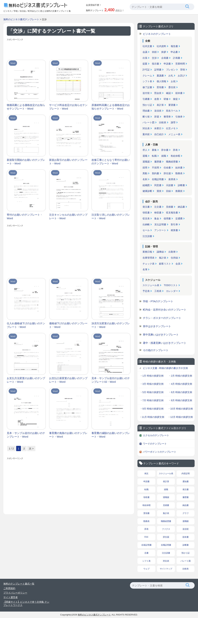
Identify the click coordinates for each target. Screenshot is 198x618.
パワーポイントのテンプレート (159, 451)
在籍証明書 (146, 545)
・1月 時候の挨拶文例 (151, 375)
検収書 (157, 212)
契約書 (155, 173)
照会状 (157, 93)
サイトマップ (166, 569)
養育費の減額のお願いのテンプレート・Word (111, 435)
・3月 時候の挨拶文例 (151, 384)
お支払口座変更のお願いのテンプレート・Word (68, 380)
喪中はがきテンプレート (157, 326)
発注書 (146, 206)
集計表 (162, 257)
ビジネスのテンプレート (157, 33)
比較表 (162, 122)
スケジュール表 (151, 285)
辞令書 (164, 150)
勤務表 (179, 173)
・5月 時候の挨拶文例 (151, 392)
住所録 (174, 257)
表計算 (160, 105)
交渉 (154, 58)
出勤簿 (172, 251)
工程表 (157, 291)
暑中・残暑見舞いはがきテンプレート (164, 342)
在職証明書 (158, 179)
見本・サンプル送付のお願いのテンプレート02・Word (111, 380)
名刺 (145, 179)
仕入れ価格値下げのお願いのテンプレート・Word (26, 325)
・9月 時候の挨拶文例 (151, 408)
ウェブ (146, 569)
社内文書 (147, 46)
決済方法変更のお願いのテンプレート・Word (111, 325)
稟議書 (160, 75)
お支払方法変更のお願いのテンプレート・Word (26, 380)
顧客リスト (165, 263)
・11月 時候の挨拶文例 (151, 417)
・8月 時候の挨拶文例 (180, 400)
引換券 (179, 116)
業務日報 (147, 251)
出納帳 (146, 224)
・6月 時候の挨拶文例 (180, 392)
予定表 (146, 291)
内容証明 (186, 473)
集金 (156, 218)
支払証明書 (160, 224)
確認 (168, 93)
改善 (156, 99)
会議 (145, 52)
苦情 (182, 69)
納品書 (181, 206)
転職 (154, 155)
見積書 (169, 206)
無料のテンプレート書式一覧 (18, 583)
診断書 (181, 185)
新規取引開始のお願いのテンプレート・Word (26, 161)
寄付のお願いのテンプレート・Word (25, 216)
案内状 (146, 134)
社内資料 (161, 46)
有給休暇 (175, 155)
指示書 (155, 63)
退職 (145, 155)
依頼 (154, 52)
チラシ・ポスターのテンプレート (162, 317)
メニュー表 (174, 134)
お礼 (170, 75)
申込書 (174, 52)
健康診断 (147, 191)
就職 (163, 155)
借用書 (167, 218)
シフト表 (147, 81)
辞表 (175, 150)
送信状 (157, 110)
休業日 (157, 128)
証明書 (157, 69)
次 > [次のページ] (31, 448)
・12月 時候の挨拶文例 (180, 417)
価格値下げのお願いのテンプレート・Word (68, 325)
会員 (178, 263)
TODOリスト (171, 285)
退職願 (186, 521)
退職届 (146, 161)
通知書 (186, 481)
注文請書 (147, 236)
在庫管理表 (148, 257)
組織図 (146, 185)
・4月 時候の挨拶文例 (180, 384)
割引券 (174, 224)
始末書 (179, 167)
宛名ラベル (172, 110)
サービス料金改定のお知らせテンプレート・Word (68, 107)
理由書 (146, 110)
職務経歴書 (172, 161)
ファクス (166, 529)
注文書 (157, 206)
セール (146, 230)
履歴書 (157, 161)
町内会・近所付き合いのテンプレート (164, 309)
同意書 (157, 185)
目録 (168, 191)
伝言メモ (171, 128)
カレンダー (172, 291)
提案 (145, 63)
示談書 (169, 185)
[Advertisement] (69, 49)
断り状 (146, 116)
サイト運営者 (10, 597)
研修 (166, 99)
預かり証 (147, 105)
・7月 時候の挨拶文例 (151, 400)
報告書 (174, 46)
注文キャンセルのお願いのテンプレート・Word (68, 216)
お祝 (173, 81)
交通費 (179, 218)
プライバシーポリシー (15, 592)
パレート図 (148, 122)
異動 (145, 173)
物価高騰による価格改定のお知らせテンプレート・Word (26, 107)
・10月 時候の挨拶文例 (180, 408)
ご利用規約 (9, 588)
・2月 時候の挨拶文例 (180, 375)
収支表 (146, 218)
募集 (154, 150)
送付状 (146, 93)
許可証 (146, 69)
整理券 (167, 116)
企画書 (164, 58)
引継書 (146, 99)
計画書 (176, 58)
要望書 (172, 105)
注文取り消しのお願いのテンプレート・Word (111, 216)
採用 (145, 167)
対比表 (146, 128)
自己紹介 (159, 134)
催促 (175, 99)
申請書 (167, 63)
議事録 (160, 251)
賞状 (159, 191)
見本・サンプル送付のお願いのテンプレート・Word (26, 435)
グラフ (186, 513)
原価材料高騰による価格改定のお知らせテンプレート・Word (111, 107)
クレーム (147, 75)
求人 (145, 150)
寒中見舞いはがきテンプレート (161, 334)
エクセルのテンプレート (156, 435)
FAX (146, 537)
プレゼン (171, 69)
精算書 (174, 230)
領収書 (146, 212)
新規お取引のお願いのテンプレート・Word (68, 161)
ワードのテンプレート (155, 443)
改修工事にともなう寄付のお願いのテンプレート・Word (111, 161)
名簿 (145, 269)
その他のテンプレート (155, 350)
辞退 (156, 116)
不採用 (155, 167)
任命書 (167, 167)
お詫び (181, 75)
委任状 (172, 87)
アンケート (160, 230)
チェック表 (148, 263)
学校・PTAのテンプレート (158, 301)
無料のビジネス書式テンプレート (21, 19)
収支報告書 (172, 212)
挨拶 (163, 52)
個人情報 (161, 81)
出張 (145, 58)
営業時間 (180, 63)
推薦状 (179, 191)
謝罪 (173, 122)
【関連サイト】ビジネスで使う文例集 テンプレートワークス (26, 604)
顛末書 (179, 93)
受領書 (160, 87)
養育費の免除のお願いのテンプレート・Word (68, 435)
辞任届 (167, 173)
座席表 (172, 179)
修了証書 (147, 87)
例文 (146, 473)
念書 (146, 553)
